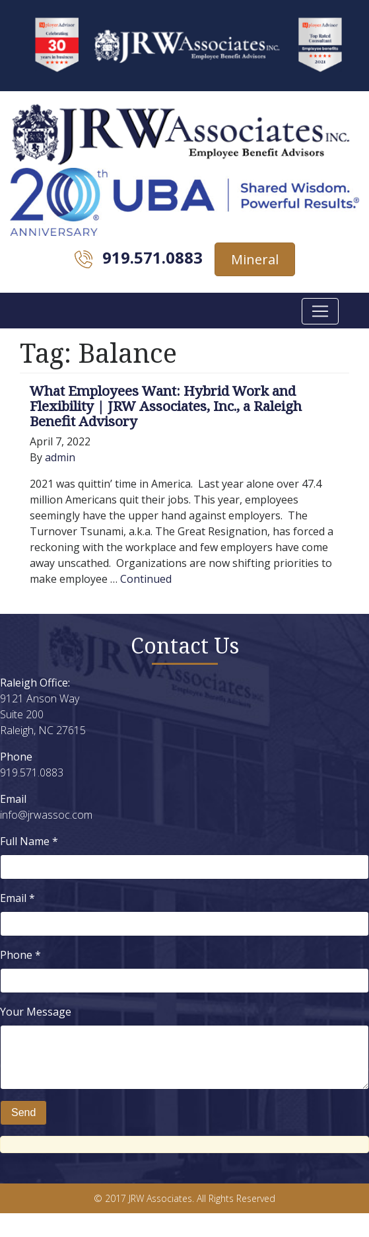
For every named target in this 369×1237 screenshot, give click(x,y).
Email (17, 898)
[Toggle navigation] (320, 311)
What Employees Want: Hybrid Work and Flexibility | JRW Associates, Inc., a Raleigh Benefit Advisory (166, 405)
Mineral (255, 259)
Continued (146, 579)
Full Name (29, 841)
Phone (20, 955)
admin (60, 457)
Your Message (35, 1011)
